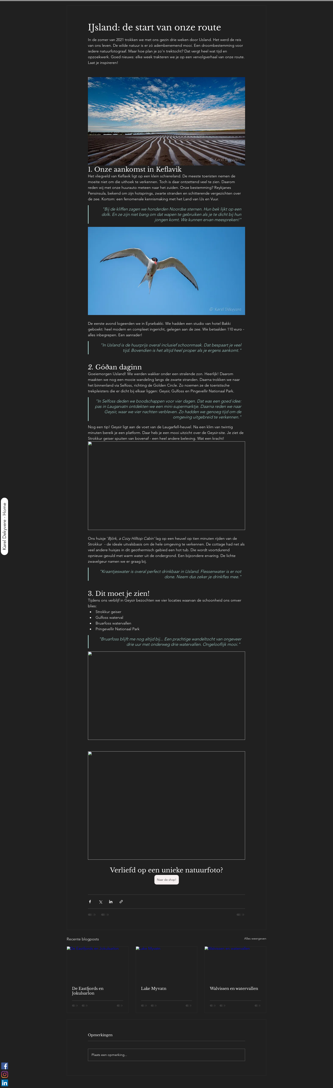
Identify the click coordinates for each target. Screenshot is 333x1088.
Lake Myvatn (153, 988)
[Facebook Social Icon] (4, 1066)
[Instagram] (4, 1074)
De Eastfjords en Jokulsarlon (87, 991)
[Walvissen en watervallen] (235, 964)
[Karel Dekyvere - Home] (4, 526)
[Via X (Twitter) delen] (100, 902)
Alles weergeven (255, 938)
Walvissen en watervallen (234, 988)
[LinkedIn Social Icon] (4, 1083)
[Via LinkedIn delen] (111, 902)
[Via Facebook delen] (90, 902)
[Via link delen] (121, 902)
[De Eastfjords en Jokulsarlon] (97, 964)
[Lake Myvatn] (166, 964)
